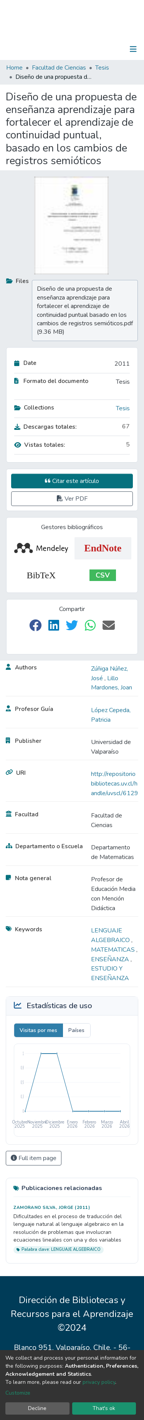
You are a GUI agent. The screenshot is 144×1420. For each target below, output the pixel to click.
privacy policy (99, 1382)
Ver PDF (72, 498)
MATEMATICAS (113, 950)
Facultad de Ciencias (59, 67)
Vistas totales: (39, 445)
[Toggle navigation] (133, 49)
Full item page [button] (33, 1158)
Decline (37, 1408)
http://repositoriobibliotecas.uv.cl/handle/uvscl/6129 (114, 783)
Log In (109, 49)
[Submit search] (93, 49)
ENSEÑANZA (111, 959)
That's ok (104, 1408)
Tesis (102, 67)
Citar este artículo (72, 481)
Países (76, 1030)
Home (14, 67)
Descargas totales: (45, 427)
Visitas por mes (38, 1030)
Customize (17, 1393)
